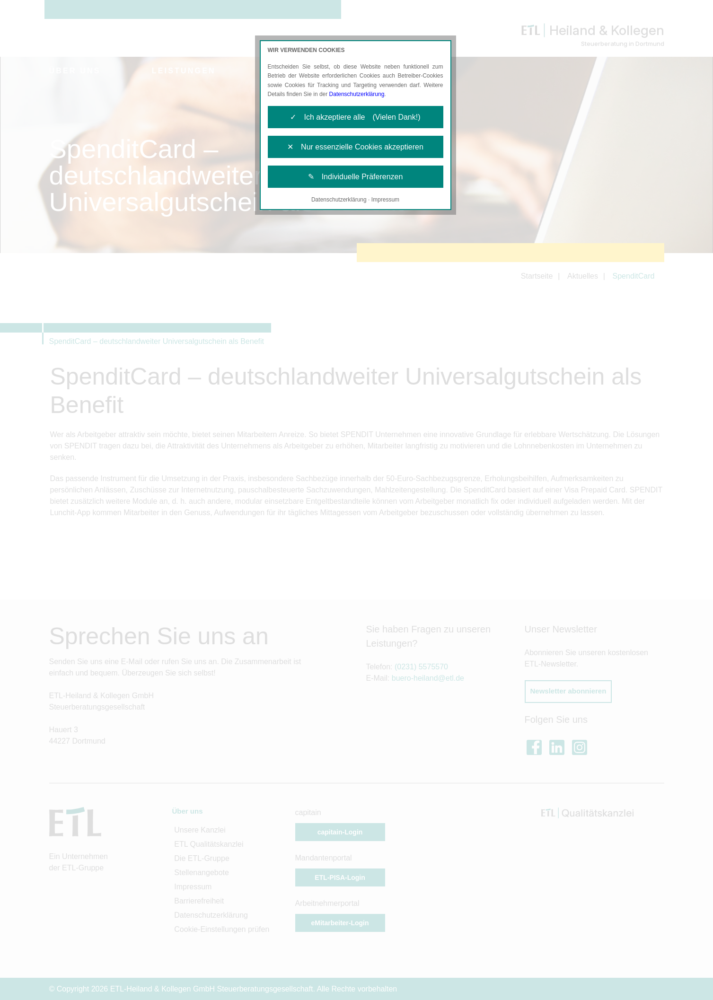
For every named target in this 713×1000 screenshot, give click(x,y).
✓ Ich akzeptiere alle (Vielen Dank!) (355, 117)
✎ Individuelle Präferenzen (355, 177)
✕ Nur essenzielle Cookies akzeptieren (355, 147)
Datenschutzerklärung (357, 94)
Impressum (385, 199)
